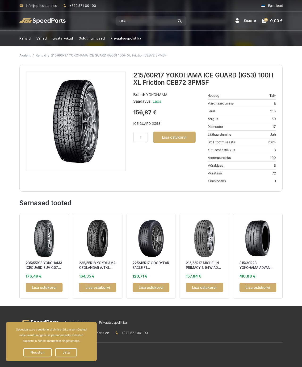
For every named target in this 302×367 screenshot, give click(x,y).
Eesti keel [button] (272, 6)
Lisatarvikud (62, 38)
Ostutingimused (92, 38)
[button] (245, 20)
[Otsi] (144, 21)
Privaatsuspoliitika (125, 38)
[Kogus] (140, 137)
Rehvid (25, 38)
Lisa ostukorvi (174, 137)
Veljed (41, 38)
